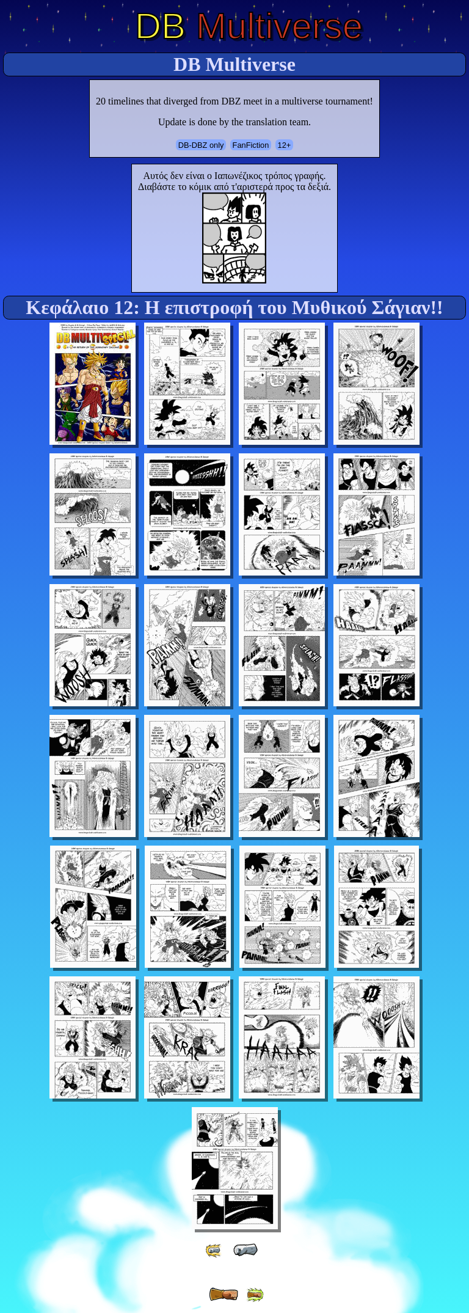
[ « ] (245, 1250)
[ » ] (223, 1294)
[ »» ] (254, 1295)
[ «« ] (214, 1250)
